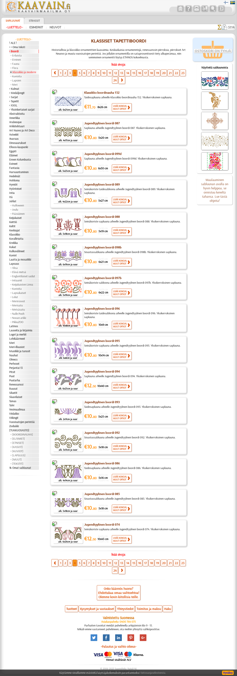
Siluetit (13, 393)
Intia (12, 193)
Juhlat (12, 201)
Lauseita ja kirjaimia (20, 330)
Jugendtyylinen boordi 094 (102, 371)
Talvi (11, 405)
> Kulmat (14, 89)
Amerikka (14, 118)
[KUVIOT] (17, 451)
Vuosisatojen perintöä (22, 422)
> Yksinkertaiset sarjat (22, 109)
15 (133, 73)
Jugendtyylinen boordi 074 (102, 524)
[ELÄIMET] (18, 438)
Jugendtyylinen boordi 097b (102, 278)
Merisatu (17, 305)
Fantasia (14, 168)
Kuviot (13, 255)
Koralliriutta (16, 239)
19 (157, 73)
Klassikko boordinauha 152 (102, 92)
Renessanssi (16, 384)
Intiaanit (17, 280)
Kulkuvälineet (17, 251)
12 (115, 73)
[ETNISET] (18, 443)
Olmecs (13, 359)
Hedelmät (14, 176)
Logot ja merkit (17, 334)
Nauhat (13, 355)
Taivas (12, 401)
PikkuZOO (17, 322)
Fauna (15, 64)
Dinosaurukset (17, 143)
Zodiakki (14, 426)
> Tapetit (14, 101)
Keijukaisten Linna (22, 284)
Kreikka (13, 243)
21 (170, 73)
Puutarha (14, 380)
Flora (15, 68)
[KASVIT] (17, 447)
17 (145, 73)
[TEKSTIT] (17, 463)
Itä (10, 197)
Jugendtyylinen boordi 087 (102, 123)
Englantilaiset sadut (23, 276)
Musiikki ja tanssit (19, 351)
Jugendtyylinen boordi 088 (102, 216)
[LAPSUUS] (18, 455)
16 (139, 73)
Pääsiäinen (18, 214)
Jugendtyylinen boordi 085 (102, 494)
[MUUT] (17, 459)
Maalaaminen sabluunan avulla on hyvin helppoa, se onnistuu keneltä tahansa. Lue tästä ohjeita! (214, 190)
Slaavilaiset (15, 397)
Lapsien (16, 80)
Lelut (15, 297)
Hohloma (14, 180)
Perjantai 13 (16, 368)
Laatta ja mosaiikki (20, 259)
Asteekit (14, 134)
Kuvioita (17, 76)
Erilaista (17, 55)
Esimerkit (36, 27)
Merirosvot (18, 301)
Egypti (12, 151)
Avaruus (14, 139)
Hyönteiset (15, 189)
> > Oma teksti (17, 47)
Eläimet (13, 155)
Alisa (15, 268)
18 (151, 73)
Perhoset (14, 363)
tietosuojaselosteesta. (153, 673)
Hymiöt (13, 184)
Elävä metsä (19, 272)
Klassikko (14, 234)
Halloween (18, 205)
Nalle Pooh (18, 314)
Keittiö (13, 222)
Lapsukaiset (19, 293)
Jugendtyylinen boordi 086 (102, 463)
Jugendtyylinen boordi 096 (102, 308)
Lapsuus (14, 264)
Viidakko (14, 413)
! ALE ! (13, 43)
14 (127, 73)
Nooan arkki (19, 318)
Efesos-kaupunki (18, 147)
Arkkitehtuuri (16, 126)
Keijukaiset (15, 218)
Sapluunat (13, 20)
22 (176, 73)
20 (164, 73)
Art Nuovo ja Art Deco (22, 130)
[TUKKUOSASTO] (19, 430)
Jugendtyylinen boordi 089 (102, 184)
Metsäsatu (18, 309)
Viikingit (13, 418)
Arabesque (15, 122)
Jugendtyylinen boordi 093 (102, 402)
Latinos (13, 326)
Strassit (34, 20)
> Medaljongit (17, 93)
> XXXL (13, 105)
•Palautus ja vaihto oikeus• (118, 646)
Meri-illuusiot (17, 347)
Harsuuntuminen (19, 172)
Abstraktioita (17, 114)
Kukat (12, 247)
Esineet (13, 164)
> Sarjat (13, 97)
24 (115, 80)
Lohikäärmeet (17, 338)
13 (121, 73)
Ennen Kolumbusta (20, 159)
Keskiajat (14, 230)
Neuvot (55, 27)
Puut (12, 376)
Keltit (12, 226)
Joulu (15, 209)
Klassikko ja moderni (24, 72)
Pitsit (12, 372)
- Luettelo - (14, 27)
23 (183, 73)
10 (103, 73)
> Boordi (14, 51)
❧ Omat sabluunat (20, 468)
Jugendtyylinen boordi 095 (102, 341)
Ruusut (13, 388)
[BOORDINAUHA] (22, 434)
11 (110, 73)
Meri (14, 84)
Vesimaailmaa (17, 409)
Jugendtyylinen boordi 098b (102, 247)
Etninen (16, 59)
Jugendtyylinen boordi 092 (102, 432)
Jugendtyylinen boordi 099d (102, 154)
